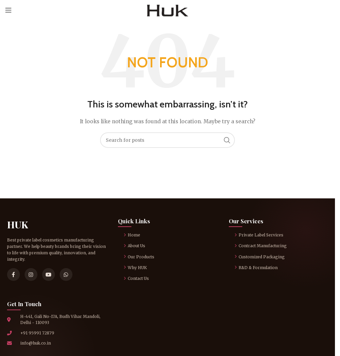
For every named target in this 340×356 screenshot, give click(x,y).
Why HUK (135, 267)
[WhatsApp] (66, 274)
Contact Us (136, 278)
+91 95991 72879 (37, 332)
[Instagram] (31, 274)
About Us (134, 245)
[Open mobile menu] (8, 10)
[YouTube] (48, 274)
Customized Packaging (260, 256)
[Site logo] (167, 10)
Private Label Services (259, 234)
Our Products (139, 256)
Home (132, 234)
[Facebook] (13, 274)
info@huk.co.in (35, 343)
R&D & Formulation (256, 267)
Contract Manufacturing (261, 245)
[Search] (167, 140)
